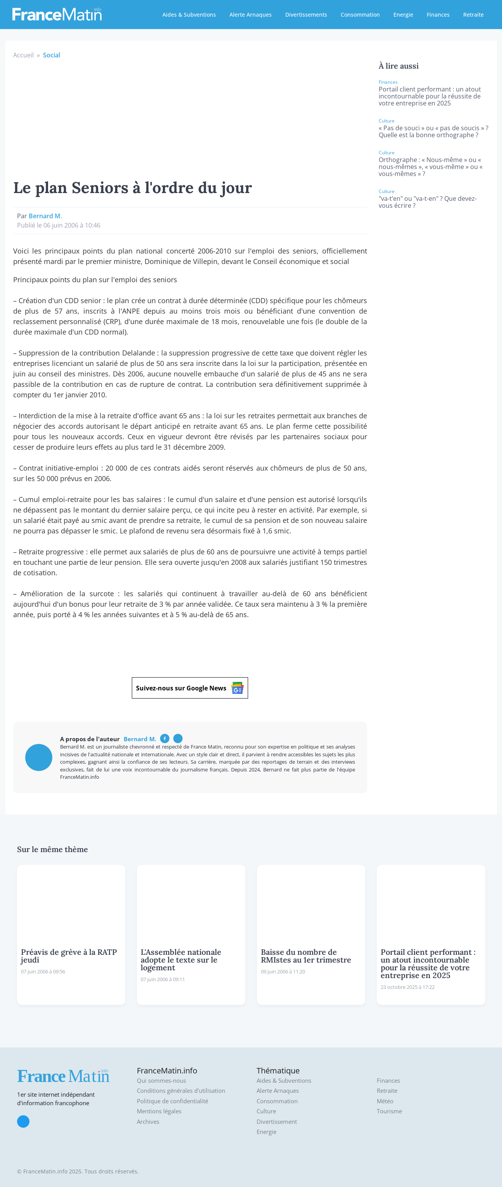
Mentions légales (159, 1111)
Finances (438, 14)
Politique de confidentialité (172, 1101)
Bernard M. (45, 216)
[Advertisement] (190, 118)
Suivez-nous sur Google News (190, 687)
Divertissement (277, 1121)
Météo (385, 1101)
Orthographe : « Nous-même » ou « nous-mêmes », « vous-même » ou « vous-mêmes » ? (431, 166)
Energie (403, 14)
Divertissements (306, 14)
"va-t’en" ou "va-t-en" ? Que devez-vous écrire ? (428, 202)
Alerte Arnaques (250, 14)
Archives (148, 1121)
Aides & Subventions (189, 14)
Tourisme (389, 1111)
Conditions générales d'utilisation (181, 1090)
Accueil (23, 55)
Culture (266, 1111)
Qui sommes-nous (161, 1080)
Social (51, 55)
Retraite (473, 14)
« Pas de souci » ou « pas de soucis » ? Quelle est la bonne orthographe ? (433, 131)
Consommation (360, 14)
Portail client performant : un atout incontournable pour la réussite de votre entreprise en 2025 (430, 96)
